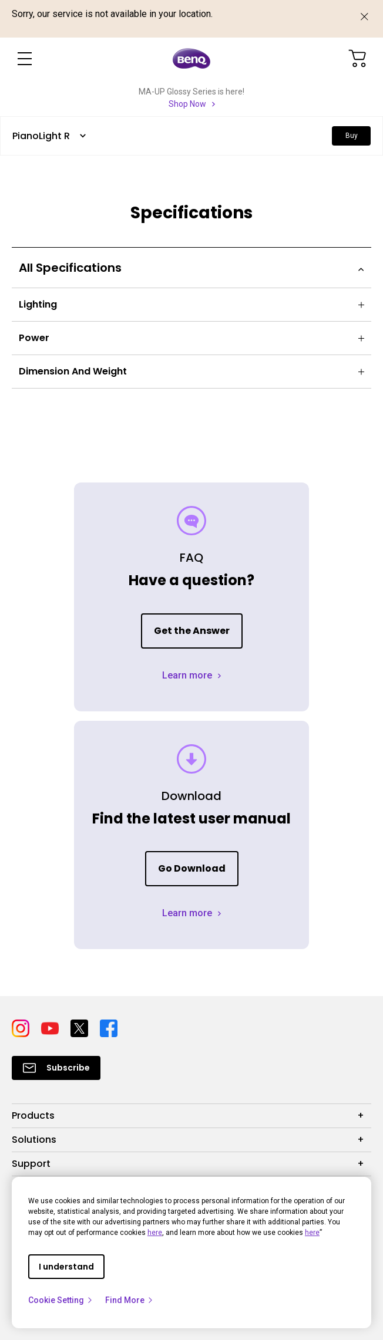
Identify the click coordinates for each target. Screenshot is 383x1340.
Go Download (192, 868)
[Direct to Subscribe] (56, 1068)
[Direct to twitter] (80, 1027)
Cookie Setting (60, 1300)
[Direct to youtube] (51, 1027)
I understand (66, 1267)
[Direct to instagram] (22, 1027)
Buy (351, 135)
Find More (129, 1300)
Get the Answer (192, 630)
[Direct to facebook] (108, 1027)
